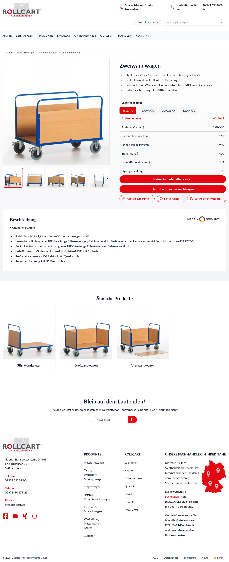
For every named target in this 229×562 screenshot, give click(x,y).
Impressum (190, 557)
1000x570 (147, 110)
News (205, 557)
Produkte (45, 35)
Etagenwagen (92, 486)
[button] (5, 178)
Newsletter (131, 509)
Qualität (107, 35)
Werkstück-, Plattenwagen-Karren (93, 523)
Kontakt (142, 35)
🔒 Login (218, 557)
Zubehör (89, 535)
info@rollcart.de (15, 504)
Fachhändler (173, 496)
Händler (124, 35)
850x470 (127, 110)
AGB (155, 557)
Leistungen (24, 35)
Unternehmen (85, 35)
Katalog (63, 35)
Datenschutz (171, 557)
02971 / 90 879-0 (213, 7)
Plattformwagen (25, 52)
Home (7, 35)
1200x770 (188, 110)
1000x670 (168, 110)
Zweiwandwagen (70, 52)
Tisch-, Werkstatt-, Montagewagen (93, 475)
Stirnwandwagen (47, 52)
